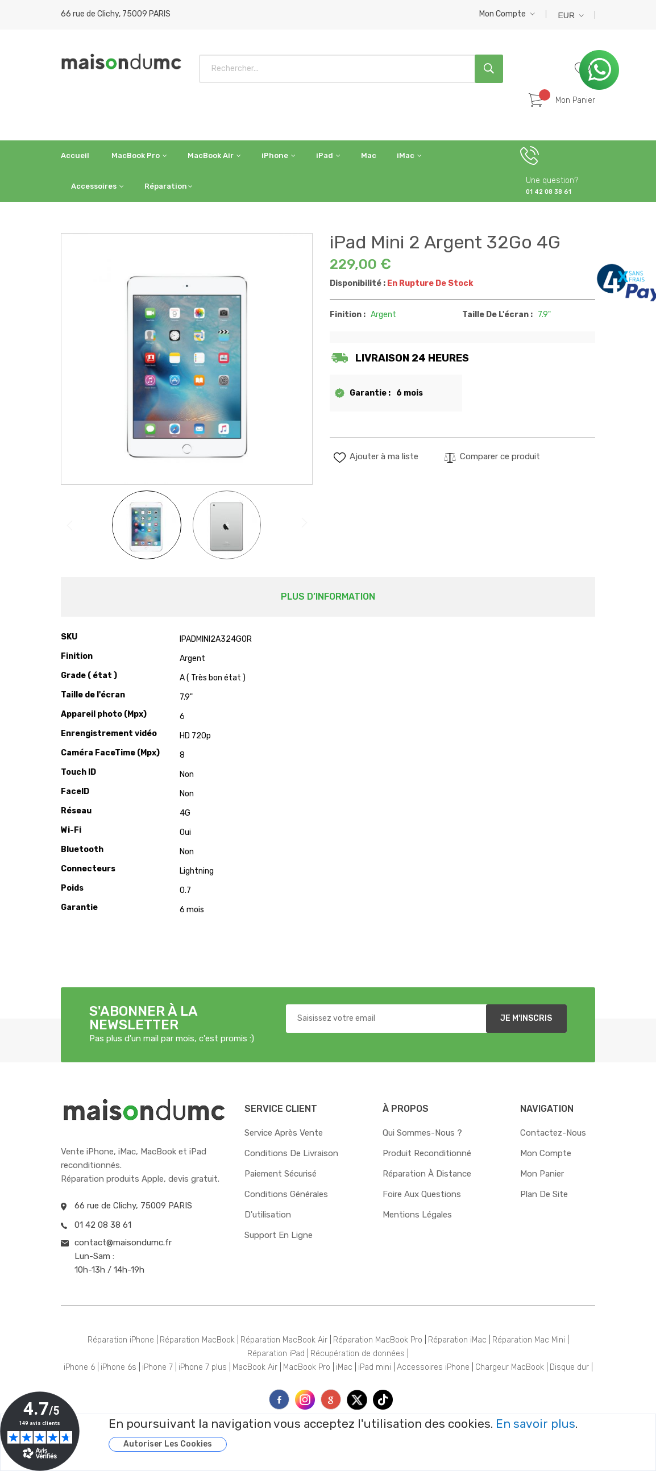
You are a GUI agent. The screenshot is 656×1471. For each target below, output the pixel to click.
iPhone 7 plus (202, 1367)
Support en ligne (278, 1235)
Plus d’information (328, 596)
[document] (368, 1434)
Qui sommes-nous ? (422, 1133)
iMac (344, 1367)
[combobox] (351, 69)
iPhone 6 (79, 1367)
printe (331, 1399)
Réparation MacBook (197, 1340)
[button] (507, 14)
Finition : (348, 314)
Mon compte (502, 14)
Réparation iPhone (121, 1340)
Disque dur (569, 1367)
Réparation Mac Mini (528, 1340)
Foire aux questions (422, 1194)
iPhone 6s (118, 1367)
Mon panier (542, 1174)
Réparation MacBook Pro (377, 1340)
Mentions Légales (417, 1215)
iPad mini (374, 1367)
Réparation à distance (427, 1174)
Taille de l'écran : (497, 314)
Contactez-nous (553, 1133)
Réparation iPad (276, 1353)
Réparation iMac (457, 1340)
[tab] (328, 597)
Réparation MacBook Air (283, 1340)
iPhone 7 (157, 1367)
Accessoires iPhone (433, 1367)
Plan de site (544, 1194)
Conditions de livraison (291, 1153)
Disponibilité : (357, 283)
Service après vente (283, 1133)
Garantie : (370, 393)
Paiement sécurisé (280, 1174)
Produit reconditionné (427, 1153)
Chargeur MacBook (509, 1367)
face (279, 1399)
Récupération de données (357, 1353)
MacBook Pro (306, 1367)
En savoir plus (535, 1424)
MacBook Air (254, 1367)
